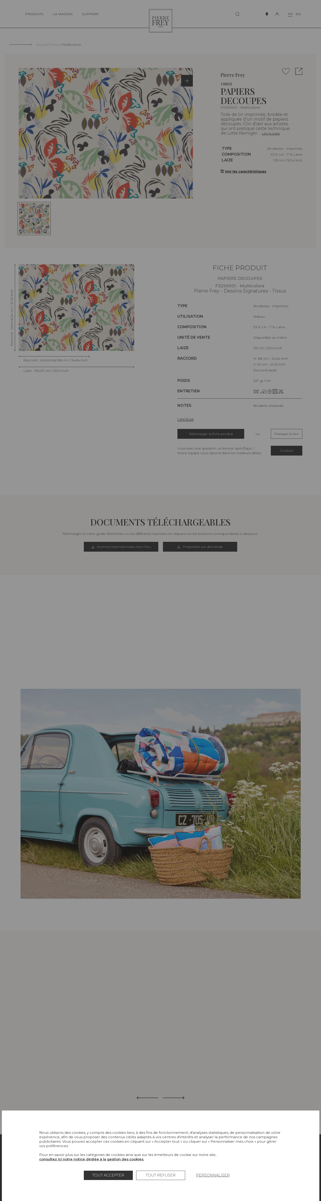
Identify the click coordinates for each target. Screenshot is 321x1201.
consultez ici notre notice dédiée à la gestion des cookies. (91, 1159)
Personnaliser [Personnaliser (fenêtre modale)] (213, 1175)
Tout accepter (108, 1175)
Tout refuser (161, 1175)
